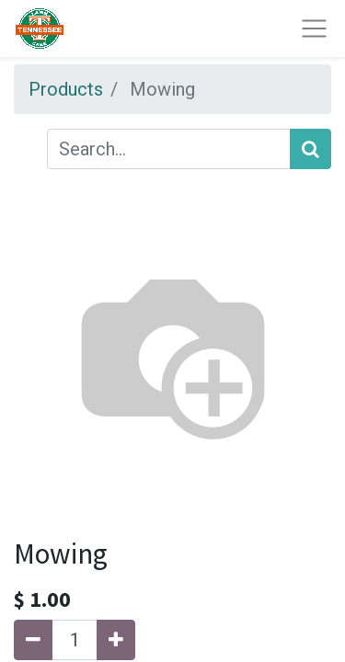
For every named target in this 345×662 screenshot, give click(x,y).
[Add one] (116, 640)
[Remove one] (33, 640)
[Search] (310, 149)
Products (66, 89)
